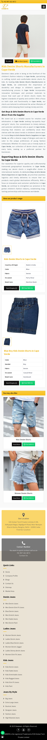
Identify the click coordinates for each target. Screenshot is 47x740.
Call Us (9, 61)
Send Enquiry (11, 288)
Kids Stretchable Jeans (13, 675)
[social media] (18, 729)
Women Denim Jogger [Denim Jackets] (13, 647)
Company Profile (11, 576)
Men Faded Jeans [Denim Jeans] (11, 619)
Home (7, 572)
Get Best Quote (21, 61)
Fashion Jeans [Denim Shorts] (10, 714)
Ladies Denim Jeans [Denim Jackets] (12, 639)
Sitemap (8, 587)
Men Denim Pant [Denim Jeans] (11, 623)
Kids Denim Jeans (11, 667)
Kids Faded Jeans (11, 671)
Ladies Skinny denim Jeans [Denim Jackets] (15, 651)
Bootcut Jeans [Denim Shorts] (10, 706)
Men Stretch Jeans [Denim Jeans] (12, 615)
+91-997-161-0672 (9, 2)
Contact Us (23, 556)
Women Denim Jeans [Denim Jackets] (13, 635)
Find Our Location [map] (23, 529)
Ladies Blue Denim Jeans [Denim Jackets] (14, 643)
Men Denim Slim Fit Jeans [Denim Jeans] (14, 607)
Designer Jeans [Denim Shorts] (10, 710)
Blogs (7, 580)
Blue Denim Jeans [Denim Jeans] (11, 611)
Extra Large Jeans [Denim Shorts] (11, 702)
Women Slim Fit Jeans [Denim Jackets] (13, 654)
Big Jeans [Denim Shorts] (8, 698)
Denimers (18, 726)
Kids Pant (8, 686)
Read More (16, 444)
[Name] (44, 7)
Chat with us (36, 61)
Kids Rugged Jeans (12, 678)
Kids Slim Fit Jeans (12, 682)
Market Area (9, 591)
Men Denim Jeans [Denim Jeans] (11, 604)
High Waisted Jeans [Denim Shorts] (12, 718)
